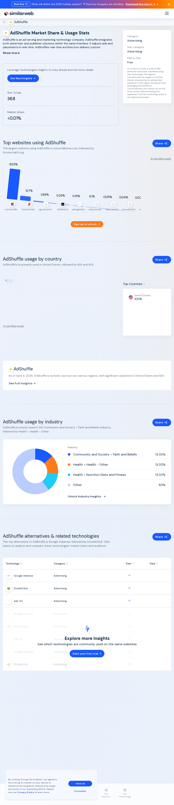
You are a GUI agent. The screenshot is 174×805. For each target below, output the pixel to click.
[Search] (87, 22)
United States (142, 292)
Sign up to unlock (87, 221)
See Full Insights (22, 380)
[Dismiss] (169, 4)
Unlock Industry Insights (87, 493)
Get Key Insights (23, 78)
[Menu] (167, 14)
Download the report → (142, 4)
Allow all (80, 783)
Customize (80, 791)
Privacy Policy (25, 792)
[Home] (19, 13)
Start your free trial (87, 650)
